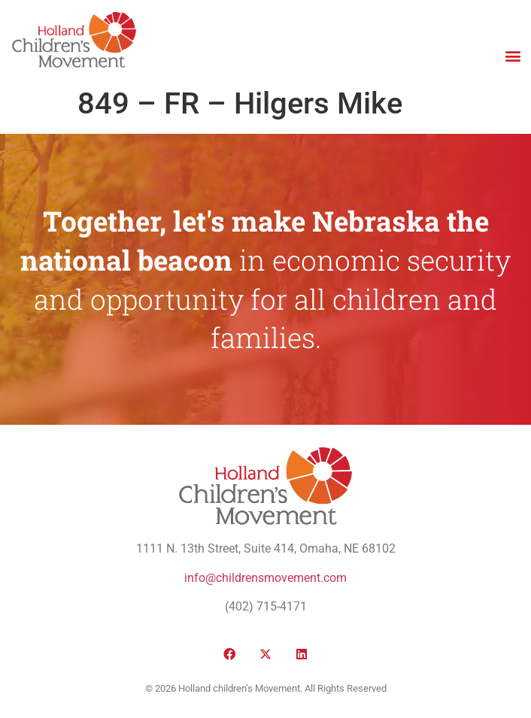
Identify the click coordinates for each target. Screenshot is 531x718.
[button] (512, 55)
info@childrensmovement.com (265, 578)
